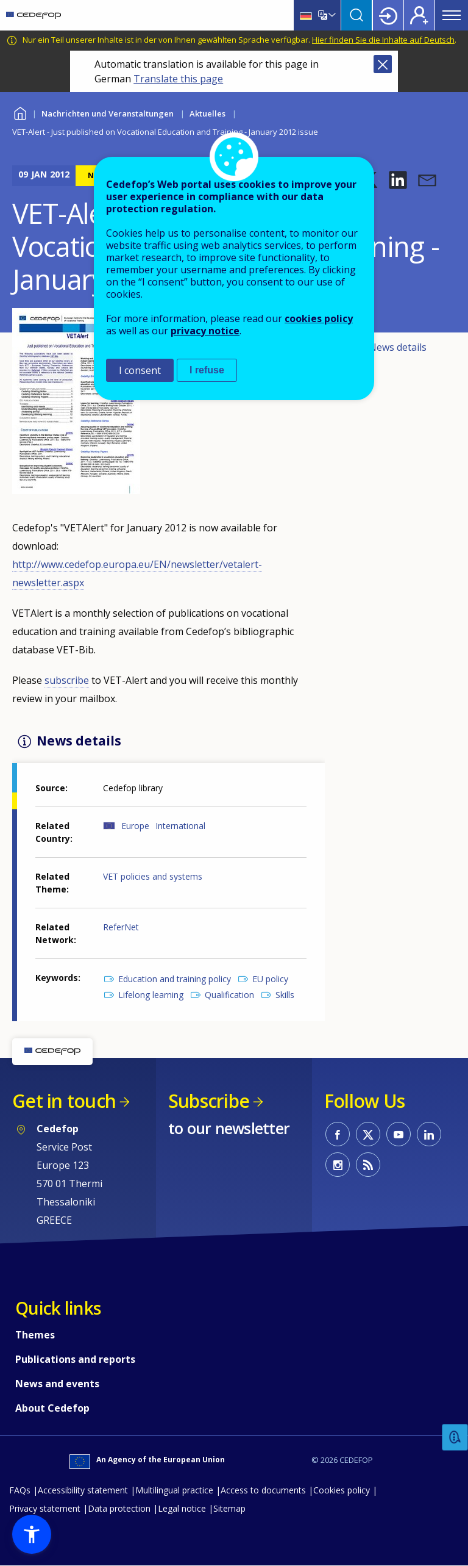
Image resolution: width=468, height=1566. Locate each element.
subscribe (66, 680)
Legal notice (182, 1508)
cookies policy (319, 318)
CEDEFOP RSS (368, 1164)
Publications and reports (75, 1359)
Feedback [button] (455, 1437)
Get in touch (64, 1100)
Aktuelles (207, 113)
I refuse (207, 370)
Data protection (119, 1508)
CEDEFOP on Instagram (337, 1164)
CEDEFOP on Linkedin (429, 1134)
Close (383, 64)
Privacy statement (44, 1508)
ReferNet (121, 927)
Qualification (229, 994)
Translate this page (178, 78)
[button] (398, 180)
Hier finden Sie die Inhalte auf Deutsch (383, 39)
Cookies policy (341, 1490)
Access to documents (263, 1490)
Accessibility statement (83, 1490)
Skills (284, 994)
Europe (135, 825)
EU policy (270, 979)
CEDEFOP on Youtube (398, 1134)
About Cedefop (52, 1408)
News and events (57, 1383)
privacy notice (205, 330)
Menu (451, 15)
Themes (35, 1335)
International (180, 825)
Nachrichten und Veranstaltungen (107, 113)
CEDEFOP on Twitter (368, 1134)
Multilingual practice (174, 1490)
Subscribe (208, 1100)
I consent (140, 370)
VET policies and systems (152, 876)
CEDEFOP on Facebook (337, 1134)
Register (419, 15)
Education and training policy (174, 979)
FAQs (19, 1490)
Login (388, 15)
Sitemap (229, 1508)
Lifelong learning (150, 994)
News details (398, 347)
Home (19, 112)
